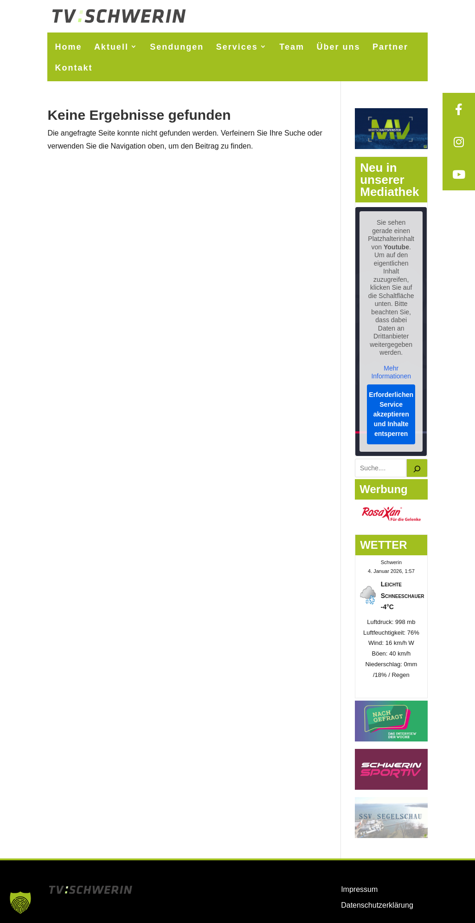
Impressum (359, 889)
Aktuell (111, 47)
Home (68, 47)
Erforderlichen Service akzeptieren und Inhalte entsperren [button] (391, 414)
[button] (20, 902)
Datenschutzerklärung (377, 905)
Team (291, 47)
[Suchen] (417, 468)
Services (237, 47)
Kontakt (73, 67)
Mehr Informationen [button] (391, 372)
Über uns (338, 47)
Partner (390, 47)
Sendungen (177, 47)
